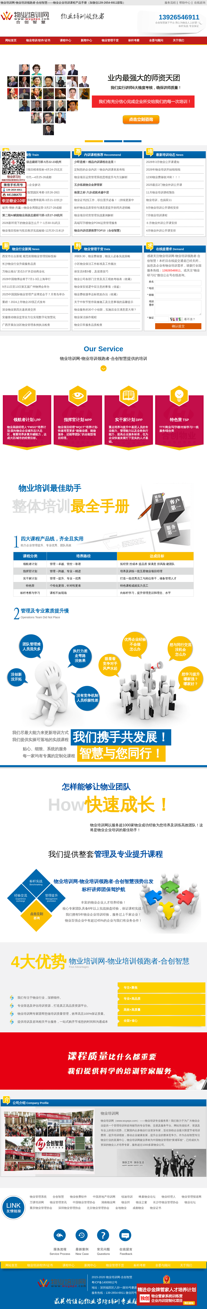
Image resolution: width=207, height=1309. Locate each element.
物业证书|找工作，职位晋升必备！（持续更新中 (104, 200)
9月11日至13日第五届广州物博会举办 (25, 286)
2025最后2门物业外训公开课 (164, 184)
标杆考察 (133, 40)
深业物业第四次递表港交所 (19, 309)
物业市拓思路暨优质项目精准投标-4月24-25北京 (32, 169)
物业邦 (125, 1202)
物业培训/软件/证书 (38, 40)
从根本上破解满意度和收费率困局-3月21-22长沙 (32, 200)
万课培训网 (37, 1202)
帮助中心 (185, 2)
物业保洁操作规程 (85, 317)
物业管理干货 (110, 40)
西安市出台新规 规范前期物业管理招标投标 (29, 256)
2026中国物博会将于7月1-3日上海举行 (26, 279)
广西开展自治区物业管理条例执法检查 (26, 324)
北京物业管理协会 (98, 1207)
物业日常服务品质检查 (88, 324)
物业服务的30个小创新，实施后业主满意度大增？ (105, 309)
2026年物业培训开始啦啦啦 (163, 169)
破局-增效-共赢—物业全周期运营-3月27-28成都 (32, 207)
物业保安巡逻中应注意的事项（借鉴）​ (98, 286)
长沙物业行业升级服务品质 (19, 263)
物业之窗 (141, 1202)
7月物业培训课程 (156, 215)
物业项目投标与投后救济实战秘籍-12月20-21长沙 (33, 230)
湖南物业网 (108, 1202)
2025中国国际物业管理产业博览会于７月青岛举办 (33, 294)
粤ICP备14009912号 (104, 1282)
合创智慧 (58, 1196)
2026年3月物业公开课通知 (162, 161)
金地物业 (121, 1207)
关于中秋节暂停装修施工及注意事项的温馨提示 (103, 302)
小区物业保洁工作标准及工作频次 (95, 263)
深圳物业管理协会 (69, 1207)
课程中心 (65, 40)
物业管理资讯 (58, 1202)
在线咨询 (199, 2)
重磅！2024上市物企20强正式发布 (23, 302)
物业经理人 (169, 1196)
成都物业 (138, 1207)
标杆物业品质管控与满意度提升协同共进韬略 (102, 207)
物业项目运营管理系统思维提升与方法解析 (101, 177)
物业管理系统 (38, 1196)
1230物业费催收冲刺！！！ (163, 177)
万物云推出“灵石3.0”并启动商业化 (23, 271)
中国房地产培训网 (104, 1196)
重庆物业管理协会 (41, 1207)
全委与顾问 (156, 40)
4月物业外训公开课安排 (161, 230)
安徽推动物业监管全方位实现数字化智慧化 (29, 317)
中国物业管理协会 (84, 1202)
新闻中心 (86, 40)
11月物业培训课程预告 (160, 192)
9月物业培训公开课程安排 (162, 207)
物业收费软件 (78, 1196)
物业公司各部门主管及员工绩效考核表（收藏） (103, 279)
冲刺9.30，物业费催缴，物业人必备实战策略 (102, 256)
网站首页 (10, 40)
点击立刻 (36, 914)
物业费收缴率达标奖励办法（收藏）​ (96, 294)
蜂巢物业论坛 (147, 1196)
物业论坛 (190, 1202)
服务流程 (170, 2)
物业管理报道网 (191, 1196)
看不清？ (189, 319)
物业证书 (155, 1207)
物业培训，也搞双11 (159, 200)
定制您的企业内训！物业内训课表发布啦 (99, 169)
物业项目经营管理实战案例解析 (94, 215)
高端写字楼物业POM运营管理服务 (95, 222)
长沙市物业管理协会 (165, 1202)
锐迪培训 (127, 1196)
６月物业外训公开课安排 (161, 222)
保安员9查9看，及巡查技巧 (91, 271)
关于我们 (178, 40)
